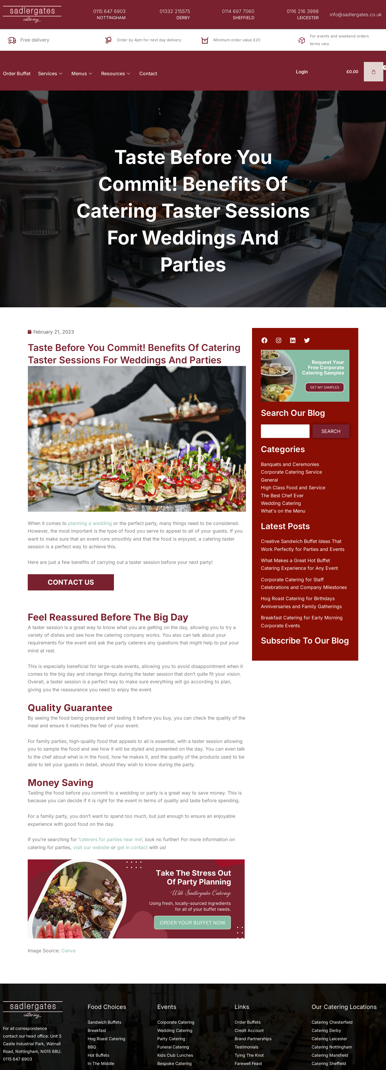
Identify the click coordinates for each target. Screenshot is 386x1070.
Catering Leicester (329, 1038)
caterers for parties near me (110, 839)
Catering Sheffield (329, 1063)
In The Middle (101, 1063)
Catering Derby (326, 1030)
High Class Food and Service (293, 487)
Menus (82, 73)
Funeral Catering (173, 1046)
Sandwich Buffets (104, 1022)
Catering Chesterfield (332, 1022)
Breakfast (97, 1030)
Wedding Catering (281, 503)
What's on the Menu (283, 511)
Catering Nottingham (332, 1046)
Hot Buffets (98, 1055)
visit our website (91, 847)
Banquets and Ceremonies (290, 464)
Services (51, 73)
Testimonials (246, 1046)
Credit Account (249, 1030)
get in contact (132, 847)
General (269, 480)
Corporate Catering (175, 1022)
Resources (116, 73)
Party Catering (171, 1038)
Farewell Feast (248, 1063)
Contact (148, 73)
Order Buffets (248, 1022)
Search (331, 431)
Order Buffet (16, 73)
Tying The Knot (249, 1055)
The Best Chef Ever (282, 495)
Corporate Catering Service (291, 472)
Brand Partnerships (253, 1038)
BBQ (92, 1046)
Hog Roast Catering (106, 1038)
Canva (68, 951)
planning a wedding (90, 523)
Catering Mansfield (330, 1055)
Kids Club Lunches (175, 1055)
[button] (111, 18)
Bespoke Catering (174, 1063)
